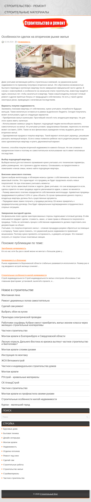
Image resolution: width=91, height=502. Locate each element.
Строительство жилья (13, 469)
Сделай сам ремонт (12, 306)
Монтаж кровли (9, 371)
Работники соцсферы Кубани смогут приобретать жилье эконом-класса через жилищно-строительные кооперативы (44, 324)
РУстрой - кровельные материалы (20, 377)
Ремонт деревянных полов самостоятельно (25, 300)
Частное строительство (14, 330)
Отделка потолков (11, 451)
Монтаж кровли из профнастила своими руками (27, 393)
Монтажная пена (10, 295)
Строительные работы (13, 464)
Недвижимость (24, 42)
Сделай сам (8, 460)
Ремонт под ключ (11, 455)
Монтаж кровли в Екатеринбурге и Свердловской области (33, 336)
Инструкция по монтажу (14, 355)
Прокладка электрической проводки (21, 317)
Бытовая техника (11, 433)
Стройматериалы (11, 473)
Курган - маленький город (15, 404)
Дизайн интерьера (11, 438)
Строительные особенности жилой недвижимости (24, 275)
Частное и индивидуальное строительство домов (28, 366)
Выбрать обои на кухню (14, 311)
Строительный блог (49, 494)
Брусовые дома (10, 429)
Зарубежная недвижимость (13, 248)
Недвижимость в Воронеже (13, 260)
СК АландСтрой (10, 382)
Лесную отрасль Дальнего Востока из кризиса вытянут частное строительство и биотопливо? (44, 343)
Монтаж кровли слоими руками (18, 349)
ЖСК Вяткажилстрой (12, 360)
